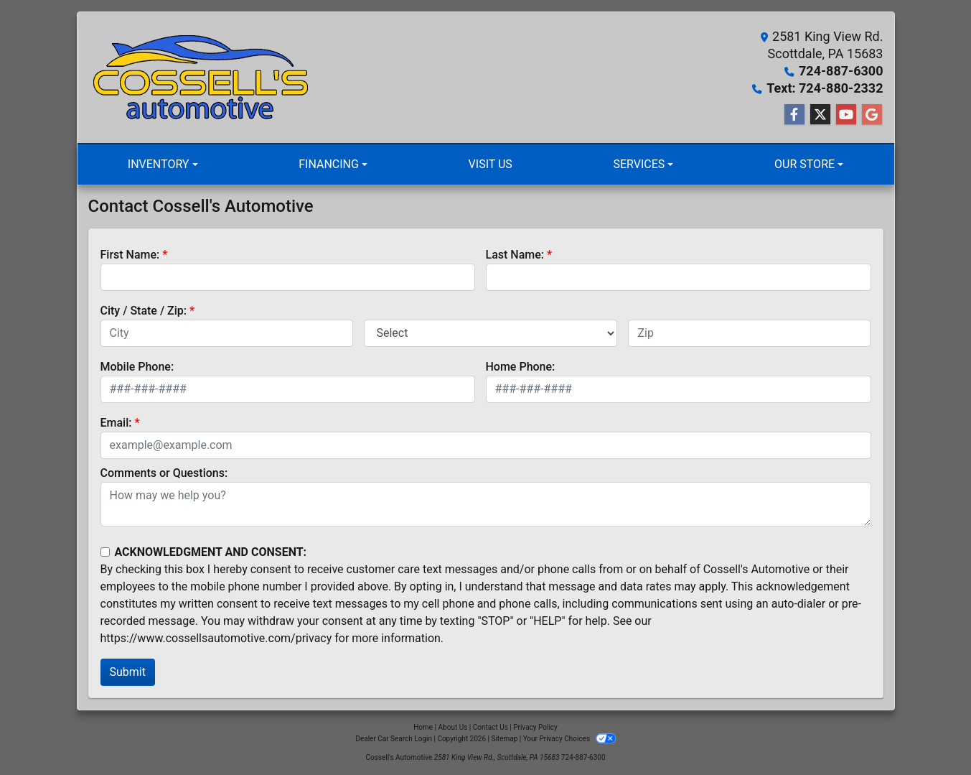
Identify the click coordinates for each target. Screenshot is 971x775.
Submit (128, 672)
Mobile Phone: (137, 366)
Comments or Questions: (164, 473)
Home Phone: (520, 366)
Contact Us (490, 727)
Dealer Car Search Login (393, 739)
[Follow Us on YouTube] (846, 115)
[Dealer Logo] (203, 77)
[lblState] (490, 333)
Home (423, 727)
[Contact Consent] (105, 552)
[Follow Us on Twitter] (820, 115)
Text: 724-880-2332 (824, 88)
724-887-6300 (841, 70)
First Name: (130, 254)
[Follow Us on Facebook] (794, 115)
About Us (453, 727)
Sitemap (504, 739)
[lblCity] (227, 333)
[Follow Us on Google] (872, 115)
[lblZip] (749, 333)
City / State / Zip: (143, 310)
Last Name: (515, 254)
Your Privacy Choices (569, 739)
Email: (116, 423)
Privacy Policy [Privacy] (535, 727)
